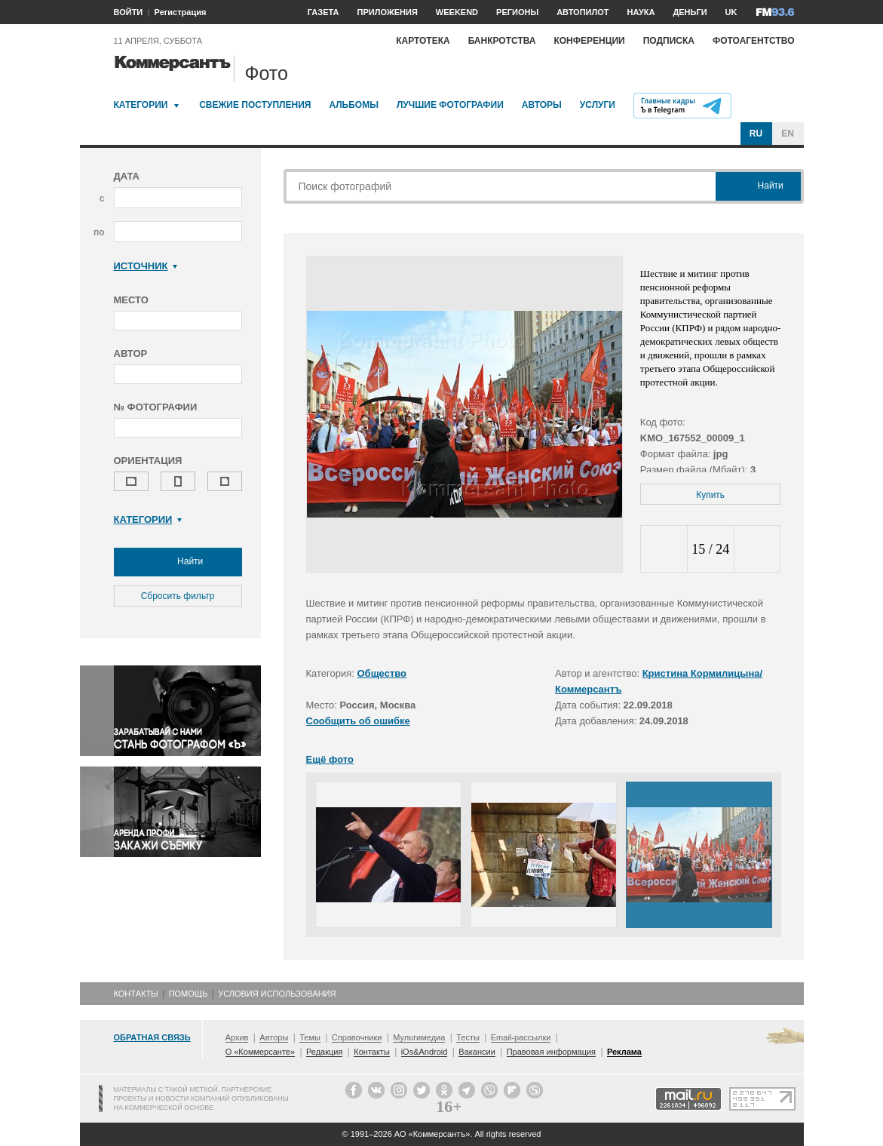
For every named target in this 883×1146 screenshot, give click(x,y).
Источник (146, 266)
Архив (237, 1037)
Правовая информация (551, 1051)
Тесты (468, 1037)
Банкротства (502, 40)
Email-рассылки (521, 1037)
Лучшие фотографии (450, 105)
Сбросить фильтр (178, 596)
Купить (710, 495)
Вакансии (476, 1051)
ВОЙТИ (128, 12)
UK (731, 12)
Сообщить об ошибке (358, 721)
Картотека (423, 40)
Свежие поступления (255, 105)
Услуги (597, 105)
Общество (382, 673)
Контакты (136, 993)
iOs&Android (424, 1051)
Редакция (324, 1051)
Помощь (188, 993)
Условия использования (277, 993)
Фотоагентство (754, 40)
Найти (178, 562)
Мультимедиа (419, 1037)
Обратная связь (152, 1037)
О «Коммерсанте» (260, 1051)
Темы (309, 1037)
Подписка (668, 40)
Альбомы (354, 105)
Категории (141, 105)
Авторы (542, 105)
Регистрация (181, 12)
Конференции (588, 40)
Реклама (624, 1051)
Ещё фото (330, 759)
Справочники (357, 1037)
